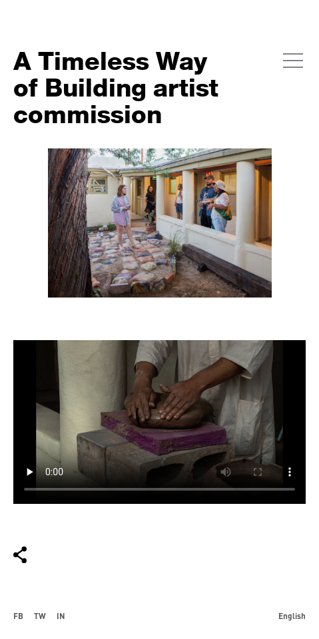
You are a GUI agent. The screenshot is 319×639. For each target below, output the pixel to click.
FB (18, 615)
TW (40, 615)
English (292, 615)
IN (61, 615)
